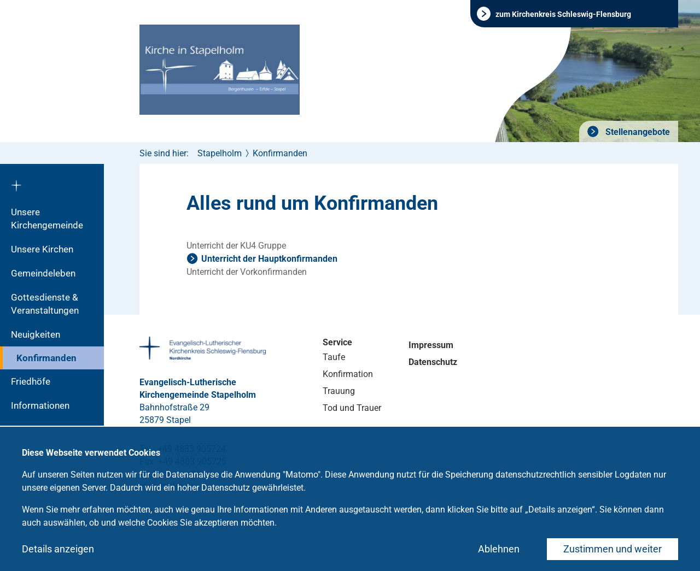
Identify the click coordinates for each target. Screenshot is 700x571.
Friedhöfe (30, 381)
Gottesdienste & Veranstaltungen (45, 304)
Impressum (431, 345)
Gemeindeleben (43, 273)
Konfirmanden (46, 357)
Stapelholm (219, 153)
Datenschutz (433, 362)
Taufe (334, 357)
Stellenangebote (636, 132)
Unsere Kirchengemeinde (47, 219)
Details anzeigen (58, 549)
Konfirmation (348, 374)
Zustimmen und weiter (612, 549)
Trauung (339, 391)
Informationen (40, 405)
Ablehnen (499, 549)
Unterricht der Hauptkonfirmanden (269, 259)
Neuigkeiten (35, 334)
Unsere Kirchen (42, 249)
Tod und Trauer (352, 408)
